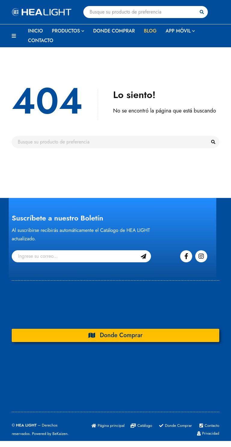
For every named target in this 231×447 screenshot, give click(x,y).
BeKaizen (59, 433)
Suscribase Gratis (143, 256)
